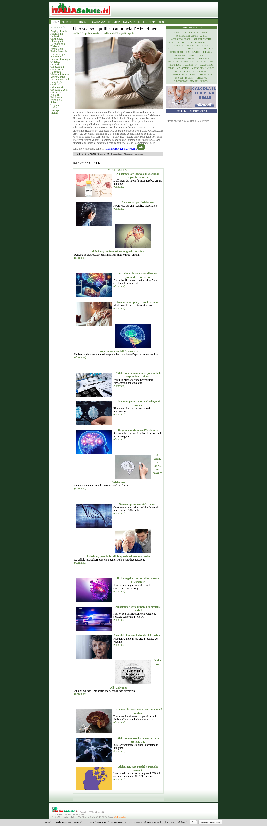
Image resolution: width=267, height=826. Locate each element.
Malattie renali (58, 76)
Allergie (194, 32)
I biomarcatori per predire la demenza (138, 301)
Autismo (181, 42)
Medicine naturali (60, 79)
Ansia (203, 36)
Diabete (54, 46)
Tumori (54, 107)
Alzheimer (128, 154)
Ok (193, 822)
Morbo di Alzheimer (195, 71)
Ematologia (56, 48)
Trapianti (55, 105)
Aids (183, 32)
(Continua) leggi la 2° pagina (121, 148)
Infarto (191, 58)
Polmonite (206, 74)
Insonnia (173, 62)
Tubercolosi (181, 81)
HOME (55, 22)
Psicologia (56, 99)
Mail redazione (120, 817)
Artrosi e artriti (201, 39)
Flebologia (56, 56)
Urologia (55, 110)
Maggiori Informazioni (210, 822)
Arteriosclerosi (180, 39)
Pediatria (55, 94)
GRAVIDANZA (97, 22)
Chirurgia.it (56, 41)
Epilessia (207, 52)
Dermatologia (57, 43)
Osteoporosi (177, 74)
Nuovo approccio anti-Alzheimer (138, 504)
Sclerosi (54, 102)
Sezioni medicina (59, 27)
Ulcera (204, 81)
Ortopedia (55, 92)
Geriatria (55, 64)
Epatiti (196, 52)
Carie (211, 42)
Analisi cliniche (59, 31)
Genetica (55, 61)
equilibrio (117, 154)
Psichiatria (56, 97)
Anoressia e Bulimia (187, 36)
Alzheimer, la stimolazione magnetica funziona (118, 251)
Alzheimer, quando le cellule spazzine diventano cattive (118, 556)
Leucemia (202, 62)
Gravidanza (56, 69)
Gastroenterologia (60, 59)
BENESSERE (68, 22)
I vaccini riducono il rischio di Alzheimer (138, 635)
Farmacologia (57, 54)
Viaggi (54, 112)
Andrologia (56, 33)
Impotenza (179, 58)
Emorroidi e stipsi (180, 52)
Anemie (205, 32)
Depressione (195, 49)
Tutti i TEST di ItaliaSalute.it (191, 110)
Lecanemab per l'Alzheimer (138, 202)
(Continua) (119, 186)
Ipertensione (187, 62)
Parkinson (192, 74)
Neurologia (56, 82)
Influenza (203, 58)
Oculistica (55, 84)
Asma (171, 42)
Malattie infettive (59, 74)
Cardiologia (56, 38)
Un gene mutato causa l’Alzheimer (138, 430)
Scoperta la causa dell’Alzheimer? (118, 351)
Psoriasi (189, 78)
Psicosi (179, 78)
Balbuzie (55, 36)
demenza (139, 154)
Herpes (203, 55)
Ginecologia (57, 66)
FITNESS (82, 22)
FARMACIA (129, 22)
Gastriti (192, 55)
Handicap (55, 71)
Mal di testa (190, 65)
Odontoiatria (57, 87)
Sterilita (202, 78)
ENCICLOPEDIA (147, 22)
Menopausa (183, 68)
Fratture (180, 55)
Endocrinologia (58, 51)
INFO (161, 22)
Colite (182, 49)
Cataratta (178, 45)
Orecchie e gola (58, 89)
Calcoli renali (196, 42)
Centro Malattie (191, 27)
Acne (176, 32)
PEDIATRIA (114, 22)
